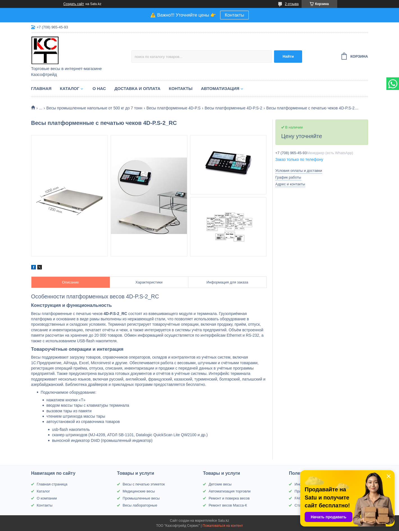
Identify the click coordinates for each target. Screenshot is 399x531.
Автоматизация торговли (229, 491)
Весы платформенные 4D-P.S (173, 108)
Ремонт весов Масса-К (228, 505)
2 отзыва (292, 4)
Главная (41, 88)
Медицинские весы (139, 491)
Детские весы (220, 484)
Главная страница (52, 484)
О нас (99, 88)
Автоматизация (220, 88)
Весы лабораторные (140, 505)
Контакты (234, 15)
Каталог (69, 88)
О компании (47, 498)
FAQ (298, 498)
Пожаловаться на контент (223, 526)
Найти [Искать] (288, 56)
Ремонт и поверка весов (229, 498)
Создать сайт (73, 4)
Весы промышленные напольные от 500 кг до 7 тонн (94, 108)
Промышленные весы (141, 498)
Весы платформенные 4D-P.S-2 (233, 108)
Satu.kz (223, 521)
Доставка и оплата (137, 88)
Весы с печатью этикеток (144, 484)
